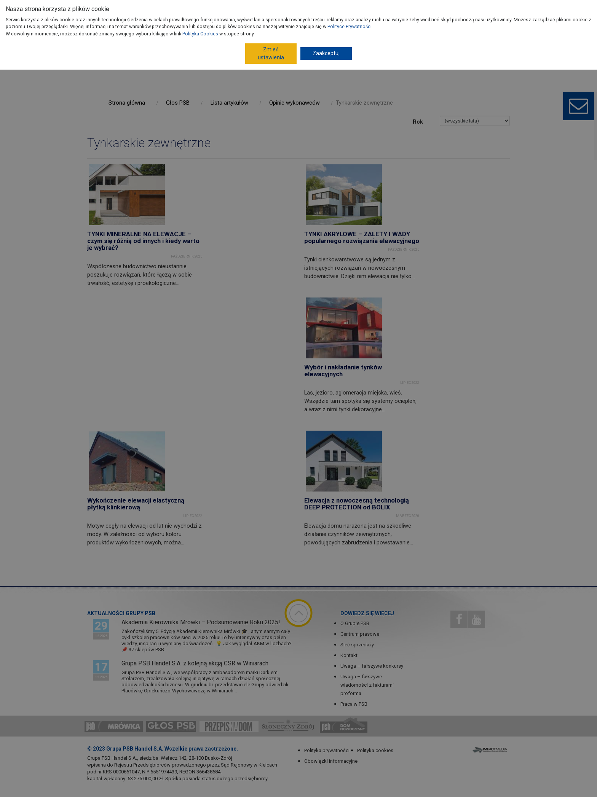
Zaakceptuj (326, 53)
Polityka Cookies (200, 34)
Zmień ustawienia (271, 53)
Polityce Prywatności (349, 26)
